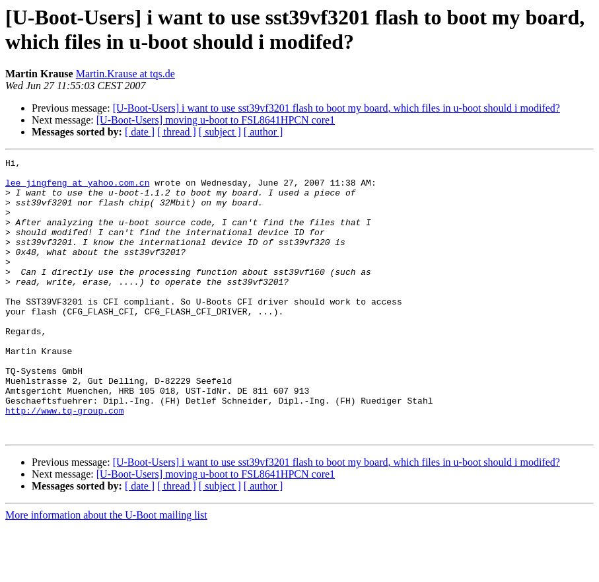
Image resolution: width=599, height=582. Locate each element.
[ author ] (263, 131)
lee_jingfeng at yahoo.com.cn (77, 188)
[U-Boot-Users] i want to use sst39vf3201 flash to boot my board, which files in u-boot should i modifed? (336, 108)
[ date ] (140, 131)
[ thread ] (176, 131)
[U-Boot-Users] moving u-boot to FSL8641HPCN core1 (215, 120)
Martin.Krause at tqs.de (125, 73)
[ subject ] (220, 131)
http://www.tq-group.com (64, 462)
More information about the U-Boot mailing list (106, 570)
